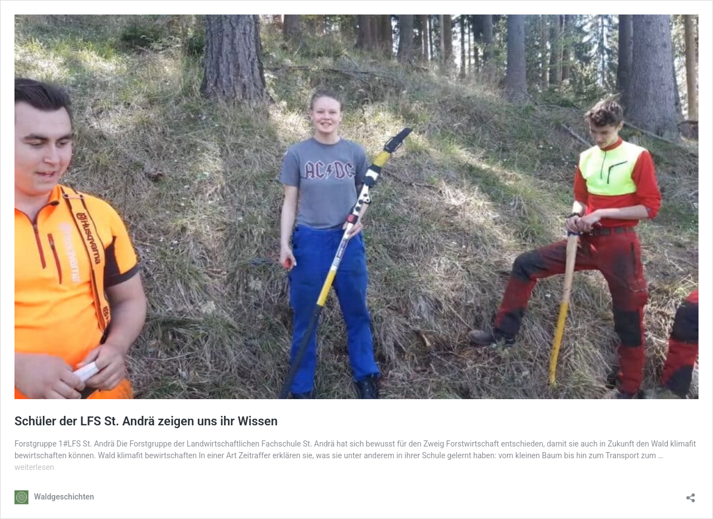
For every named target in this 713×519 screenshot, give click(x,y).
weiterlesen (34, 467)
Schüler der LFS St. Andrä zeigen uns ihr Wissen (145, 421)
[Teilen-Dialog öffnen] (691, 494)
